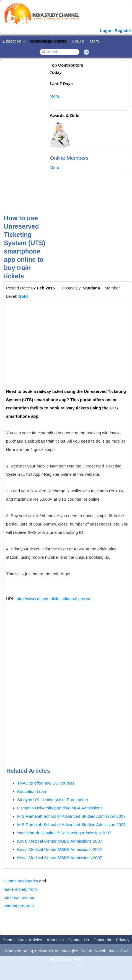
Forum (78, 41)
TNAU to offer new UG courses (45, 783)
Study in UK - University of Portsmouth (52, 799)
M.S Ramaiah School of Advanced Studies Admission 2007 (71, 816)
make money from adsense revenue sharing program (20, 897)
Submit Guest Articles (22, 939)
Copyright (102, 939)
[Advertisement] (65, 131)
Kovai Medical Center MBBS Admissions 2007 (59, 841)
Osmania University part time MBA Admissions (59, 808)
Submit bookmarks (21, 881)
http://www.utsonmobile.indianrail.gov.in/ (53, 598)
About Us (55, 939)
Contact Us (78, 939)
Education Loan (31, 791)
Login (105, 30)
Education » (14, 41)
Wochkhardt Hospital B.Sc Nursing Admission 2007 (64, 832)
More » (96, 41)
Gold (23, 296)
